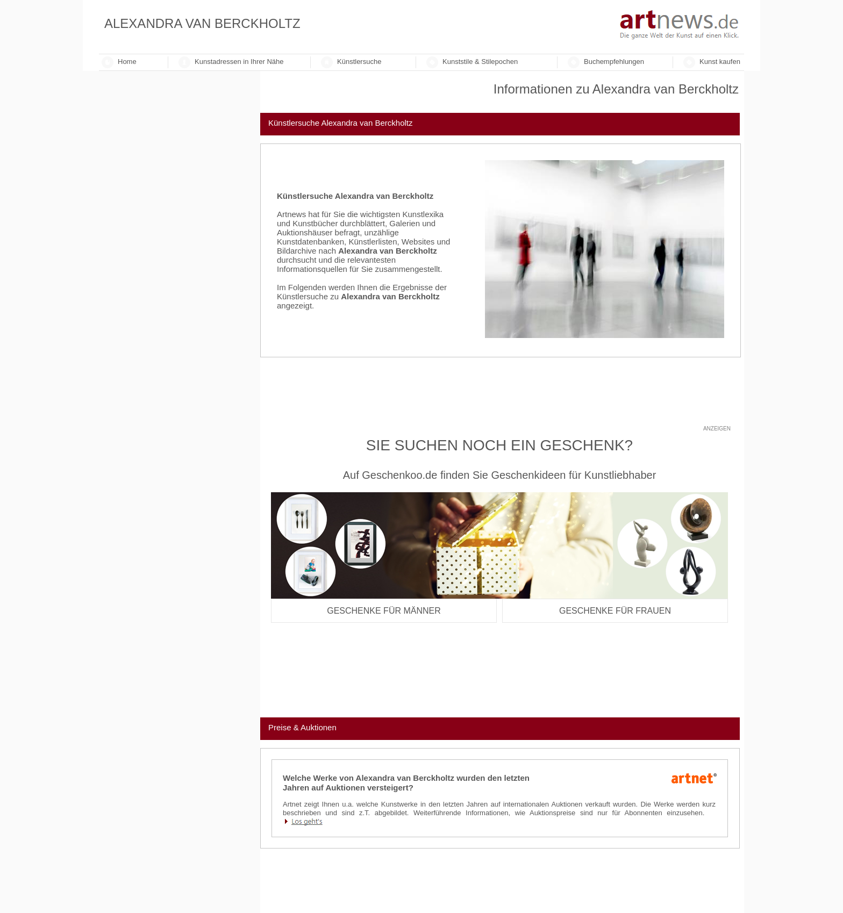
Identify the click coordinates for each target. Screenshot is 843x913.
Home (127, 61)
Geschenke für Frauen (615, 610)
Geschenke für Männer (384, 610)
